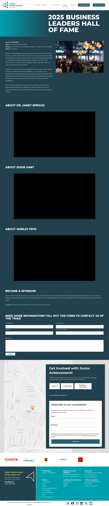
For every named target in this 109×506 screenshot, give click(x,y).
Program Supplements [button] (71, 474)
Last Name (60, 323)
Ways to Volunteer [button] (48, 473)
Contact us (9, 304)
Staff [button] (43, 484)
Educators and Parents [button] (69, 471)
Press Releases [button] (47, 492)
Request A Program (83, 386)
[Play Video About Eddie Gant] (54, 196)
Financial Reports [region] (91, 477)
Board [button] (44, 486)
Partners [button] (88, 471)
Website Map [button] (45, 502)
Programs (55, 5)
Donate (55, 386)
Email (7, 329)
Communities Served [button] (49, 488)
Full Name (54, 425)
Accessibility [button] (36, 502)
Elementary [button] (67, 482)
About (45, 5)
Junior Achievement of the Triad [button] (93, 482)
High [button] (65, 486)
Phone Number (61, 329)
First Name (9, 323)
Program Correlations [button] (71, 476)
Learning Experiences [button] (72, 480)
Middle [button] (65, 484)
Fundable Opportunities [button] (93, 473)
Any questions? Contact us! (58, 395)
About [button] (44, 480)
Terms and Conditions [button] (14, 502)
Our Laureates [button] (47, 497)
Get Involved (99, 5)
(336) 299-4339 (9, 483)
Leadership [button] (46, 482)
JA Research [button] (46, 490)
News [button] (44, 495)
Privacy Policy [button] (26, 502)
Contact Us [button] (9, 481)
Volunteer (67, 386)
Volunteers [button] (46, 471)
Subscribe (75, 441)
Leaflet (89, 452)
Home (37, 5)
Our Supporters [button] (90, 475)
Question (8, 338)
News (73, 5)
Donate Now (84, 5)
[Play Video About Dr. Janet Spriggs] (54, 134)
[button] (68, 503)
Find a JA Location (91, 486)
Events (65, 5)
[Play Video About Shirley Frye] (54, 258)
